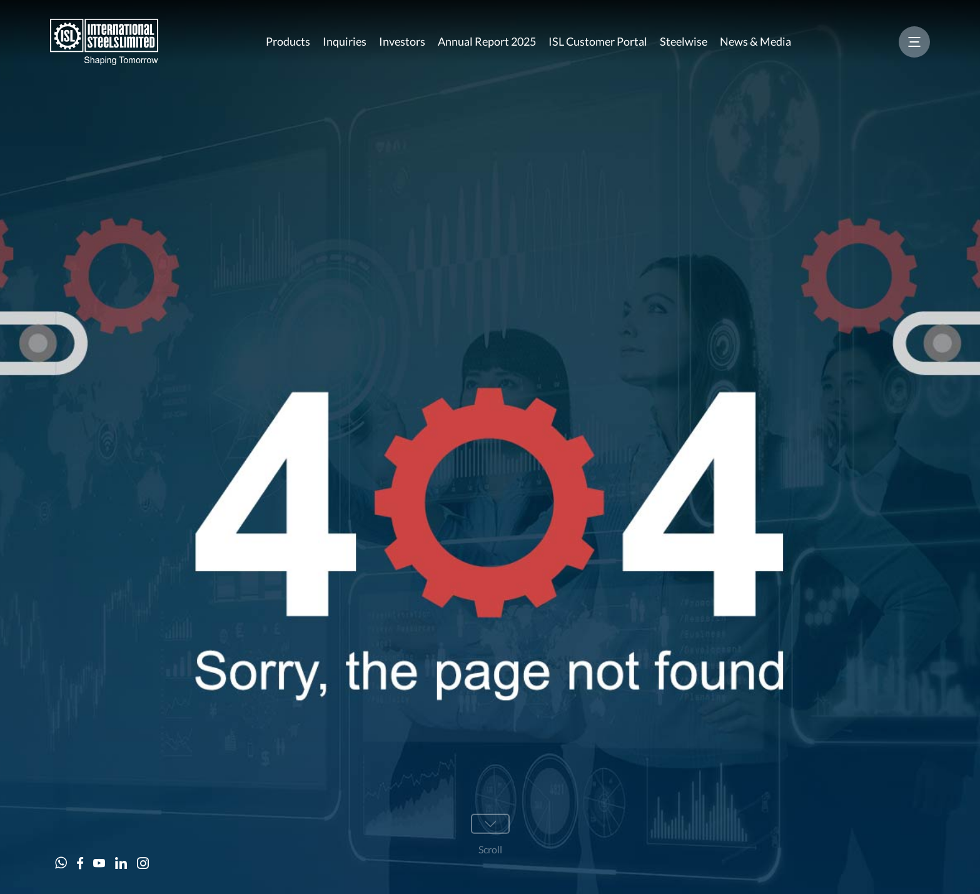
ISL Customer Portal (597, 41)
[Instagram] (143, 863)
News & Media (755, 41)
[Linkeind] (121, 863)
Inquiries (344, 41)
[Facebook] (80, 863)
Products (288, 41)
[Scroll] (490, 835)
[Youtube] (99, 863)
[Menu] (914, 42)
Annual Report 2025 (487, 41)
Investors (402, 41)
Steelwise (683, 41)
